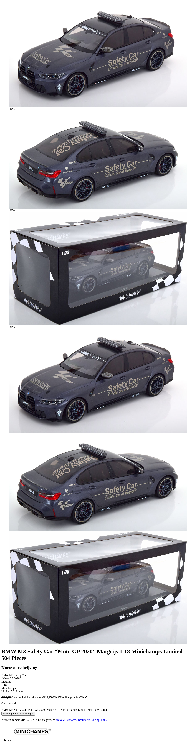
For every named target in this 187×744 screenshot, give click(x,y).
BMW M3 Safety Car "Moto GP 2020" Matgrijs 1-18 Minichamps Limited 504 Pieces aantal (54, 709)
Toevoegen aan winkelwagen (18, 713)
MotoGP (60, 719)
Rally (104, 719)
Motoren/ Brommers (78, 719)
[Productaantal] (111, 710)
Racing (95, 719)
